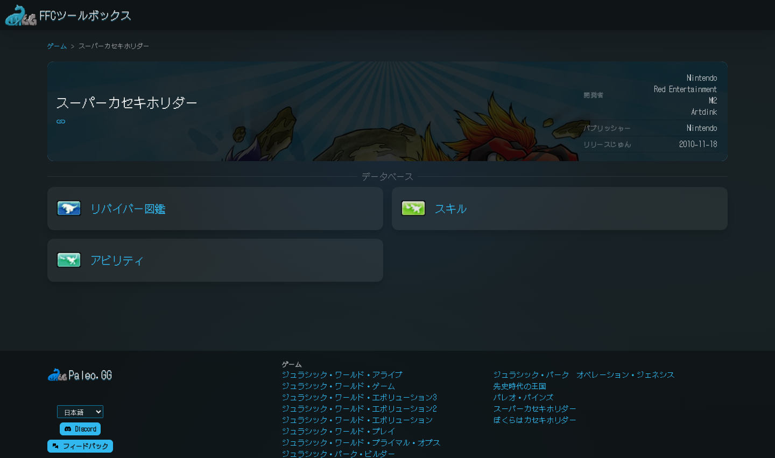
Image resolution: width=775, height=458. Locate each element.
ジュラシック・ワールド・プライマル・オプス (361, 442)
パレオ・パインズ (524, 397)
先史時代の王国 (520, 385)
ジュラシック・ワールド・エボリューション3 (359, 397)
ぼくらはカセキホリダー (535, 419)
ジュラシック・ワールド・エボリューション (357, 419)
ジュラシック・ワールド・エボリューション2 (359, 408)
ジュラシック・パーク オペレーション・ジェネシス (584, 374)
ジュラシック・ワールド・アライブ (342, 374)
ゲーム (57, 45)
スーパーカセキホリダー (535, 408)
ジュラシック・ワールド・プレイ (338, 431)
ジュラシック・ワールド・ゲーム (338, 385)
